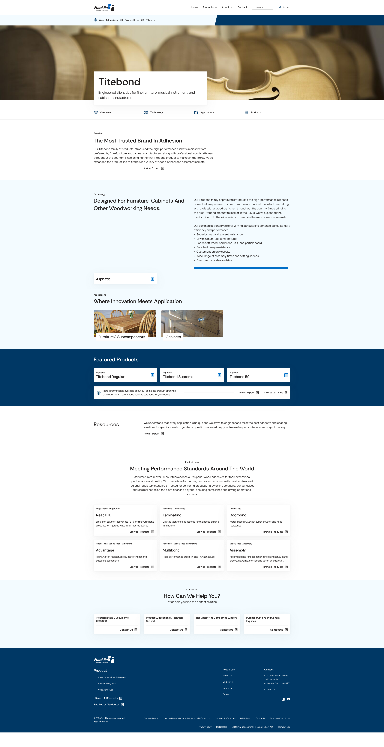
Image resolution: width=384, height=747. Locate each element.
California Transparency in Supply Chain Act (252, 726)
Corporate (228, 681)
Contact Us (269, 689)
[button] (210, 7)
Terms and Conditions (280, 718)
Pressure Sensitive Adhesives (112, 677)
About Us (227, 675)
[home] (104, 7)
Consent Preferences (225, 718)
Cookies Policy (151, 718)
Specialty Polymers (107, 683)
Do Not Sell (221, 726)
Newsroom (228, 688)
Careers (226, 694)
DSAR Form (245, 718)
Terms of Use (284, 726)
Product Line (132, 20)
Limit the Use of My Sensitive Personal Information (186, 718)
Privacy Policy (205, 726)
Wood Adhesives (105, 689)
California (260, 718)
